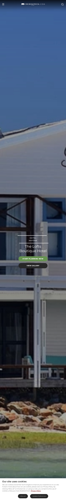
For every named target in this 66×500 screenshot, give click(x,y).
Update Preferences (39, 496)
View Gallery (33, 265)
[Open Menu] (3, 4)
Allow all (23, 496)
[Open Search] (62, 4)
